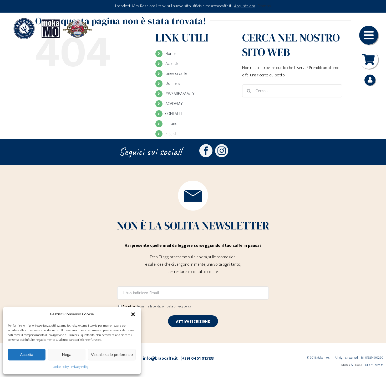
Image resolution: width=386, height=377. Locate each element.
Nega (67, 354)
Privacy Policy (79, 366)
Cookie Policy (61, 366)
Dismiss (264, 6)
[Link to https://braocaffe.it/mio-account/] (369, 80)
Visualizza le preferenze (112, 354)
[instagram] (221, 150)
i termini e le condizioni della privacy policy (163, 306)
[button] (133, 314)
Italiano (171, 123)
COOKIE (358, 365)
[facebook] (205, 150)
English (171, 133)
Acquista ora (244, 6)
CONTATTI (173, 113)
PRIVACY (345, 365)
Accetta (26, 354)
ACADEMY (173, 103)
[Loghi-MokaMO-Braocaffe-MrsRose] (52, 19)
